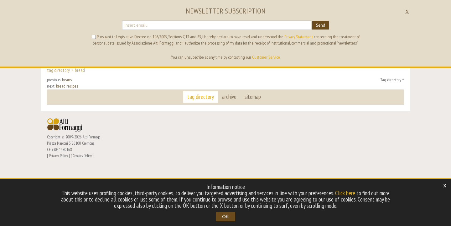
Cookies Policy (82, 155)
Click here (345, 193)
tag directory (200, 96)
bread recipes (67, 86)
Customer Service (266, 57)
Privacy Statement (298, 37)
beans (67, 80)
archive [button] (229, 96)
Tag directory (58, 70)
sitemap (253, 96)
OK (225, 216)
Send (320, 25)
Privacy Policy (58, 155)
